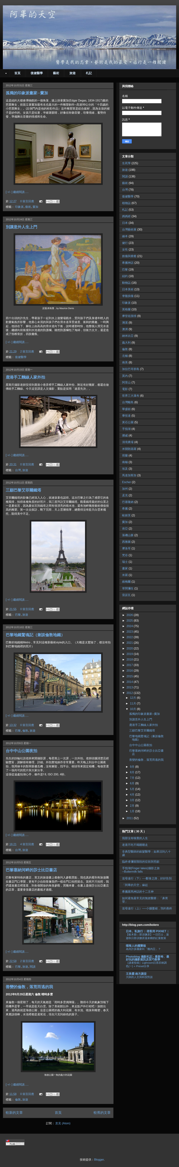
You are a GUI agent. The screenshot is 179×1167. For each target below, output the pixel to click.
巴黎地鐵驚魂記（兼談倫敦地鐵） (35, 635)
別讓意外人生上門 (21, 227)
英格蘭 (126, 309)
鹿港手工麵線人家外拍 (25, 377)
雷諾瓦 (126, 595)
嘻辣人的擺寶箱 (136, 945)
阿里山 (126, 382)
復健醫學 (37, 73)
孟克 (125, 495)
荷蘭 (125, 455)
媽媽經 (126, 216)
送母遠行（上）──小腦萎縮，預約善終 (147, 908)
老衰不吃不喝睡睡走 (135, 844)
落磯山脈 (128, 535)
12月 (133, 697)
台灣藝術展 (129, 229)
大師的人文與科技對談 (139, 977)
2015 (130, 676)
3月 (132, 800)
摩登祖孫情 (129, 315)
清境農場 (128, 442)
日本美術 (128, 289)
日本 (125, 222)
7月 (132, 777)
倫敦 (25, 730)
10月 (133, 709)
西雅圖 (126, 541)
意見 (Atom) (62, 1123)
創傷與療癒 (129, 256)
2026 (130, 615)
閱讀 (32, 966)
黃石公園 (128, 422)
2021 (130, 642)
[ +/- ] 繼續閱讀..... (17, 191)
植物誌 (126, 203)
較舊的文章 (102, 1112)
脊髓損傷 (128, 295)
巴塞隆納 (128, 501)
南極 (125, 462)
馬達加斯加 (129, 475)
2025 (130, 620)
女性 (125, 249)
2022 (130, 637)
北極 (125, 355)
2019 (130, 653)
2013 (130, 687)
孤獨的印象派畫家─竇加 (27, 93)
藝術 (56, 73)
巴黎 (18, 614)
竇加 (35, 206)
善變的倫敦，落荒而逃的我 (29, 987)
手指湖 (126, 428)
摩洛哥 (126, 548)
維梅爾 (126, 581)
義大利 (126, 342)
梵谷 (125, 555)
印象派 (19, 206)
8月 (132, 772)
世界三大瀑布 (130, 395)
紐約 (125, 276)
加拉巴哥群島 (130, 369)
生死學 (126, 163)
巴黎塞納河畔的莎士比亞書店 (31, 870)
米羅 (125, 575)
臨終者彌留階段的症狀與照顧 (140, 861)
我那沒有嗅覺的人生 (135, 838)
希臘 (125, 508)
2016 (130, 670)
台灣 (18, 470)
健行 (125, 242)
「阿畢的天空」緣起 (135, 885)
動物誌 (126, 282)
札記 (89, 73)
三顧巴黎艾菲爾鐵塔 (23, 490)
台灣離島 (128, 402)
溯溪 (125, 322)
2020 (130, 648)
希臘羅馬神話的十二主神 (138, 891)
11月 (133, 703)
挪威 (125, 435)
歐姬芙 (126, 515)
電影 (125, 389)
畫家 (125, 568)
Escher (126, 482)
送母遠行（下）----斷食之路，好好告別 (147, 878)
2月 (132, 805)
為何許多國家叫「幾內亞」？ (143, 948)
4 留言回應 (27, 844)
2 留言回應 (27, 351)
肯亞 (125, 528)
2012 (130, 692)
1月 (132, 811)
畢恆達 (126, 415)
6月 (132, 783)
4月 (132, 794)
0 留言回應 (27, 201)
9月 (132, 766)
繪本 (125, 236)
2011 (130, 818)
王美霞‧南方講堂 (136, 973)
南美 (125, 362)
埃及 (125, 468)
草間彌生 (128, 588)
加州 (125, 488)
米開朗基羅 (129, 448)
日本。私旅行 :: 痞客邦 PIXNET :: (147, 931)
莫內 (125, 375)
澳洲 (125, 329)
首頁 (17, 73)
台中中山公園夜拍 (21, 751)
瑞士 (125, 561)
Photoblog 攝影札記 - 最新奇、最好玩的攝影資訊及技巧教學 (147, 958)
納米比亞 (128, 335)
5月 (132, 789)
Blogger (99, 1159)
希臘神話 (128, 262)
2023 (130, 631)
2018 (130, 659)
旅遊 (72, 73)
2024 (130, 626)
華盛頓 (126, 409)
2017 (130, 665)
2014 (130, 681)
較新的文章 (14, 1112)
